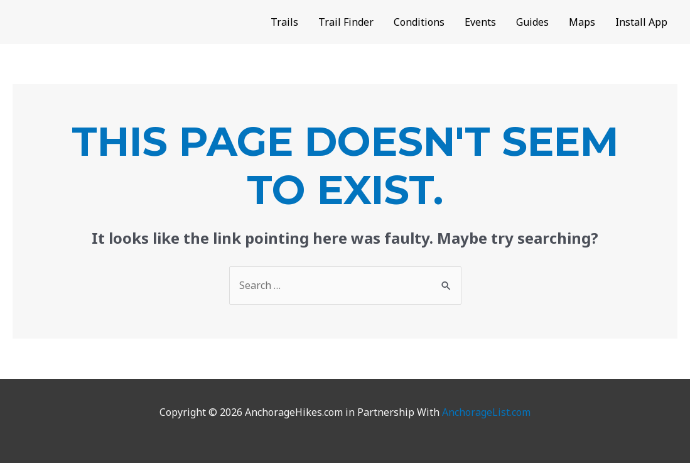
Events (480, 22)
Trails (284, 22)
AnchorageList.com (486, 412)
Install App (641, 22)
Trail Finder (346, 22)
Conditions (419, 22)
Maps (582, 22)
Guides (532, 22)
